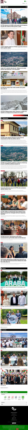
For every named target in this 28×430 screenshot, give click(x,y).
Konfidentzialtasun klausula (14, 424)
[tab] (14, 394)
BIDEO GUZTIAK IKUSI (4, 327)
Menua (24, 3)
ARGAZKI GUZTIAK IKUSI (4, 387)
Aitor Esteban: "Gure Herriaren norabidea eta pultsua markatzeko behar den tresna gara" (13, 306)
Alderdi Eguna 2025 (3, 348)
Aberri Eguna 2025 (3, 385)
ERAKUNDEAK (3, 394)
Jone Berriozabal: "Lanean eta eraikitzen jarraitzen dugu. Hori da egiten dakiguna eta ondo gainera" (13, 288)
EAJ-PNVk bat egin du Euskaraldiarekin (6, 324)
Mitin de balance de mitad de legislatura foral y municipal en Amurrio (10, 367)
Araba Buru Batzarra (14, 412)
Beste (2, 404)
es (26, 1)
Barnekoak (3, 402)
